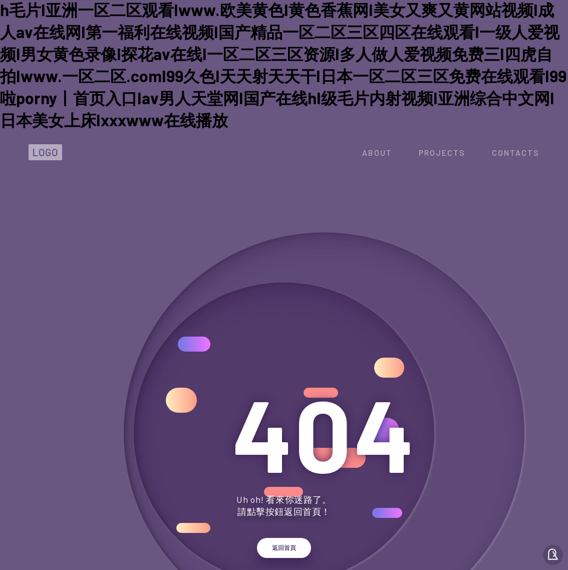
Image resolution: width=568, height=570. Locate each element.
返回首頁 (284, 547)
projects (442, 152)
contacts (515, 152)
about (377, 152)
